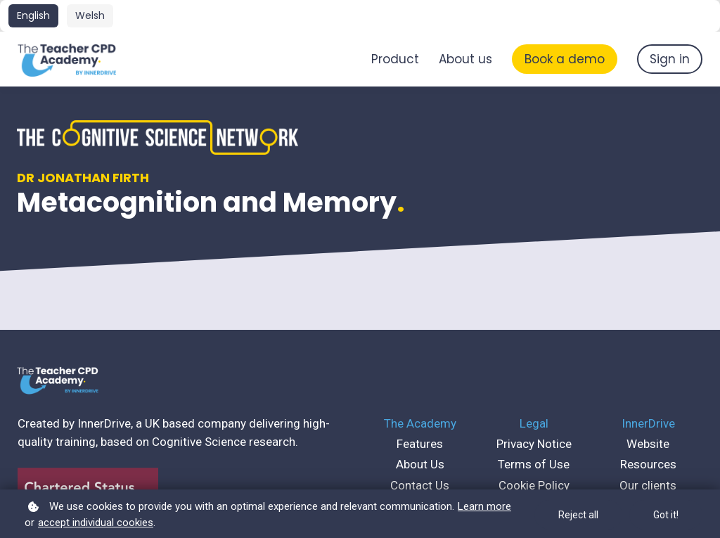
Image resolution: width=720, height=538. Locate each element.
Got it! (666, 514)
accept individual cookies (95, 522)
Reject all (578, 514)
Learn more (484, 506)
